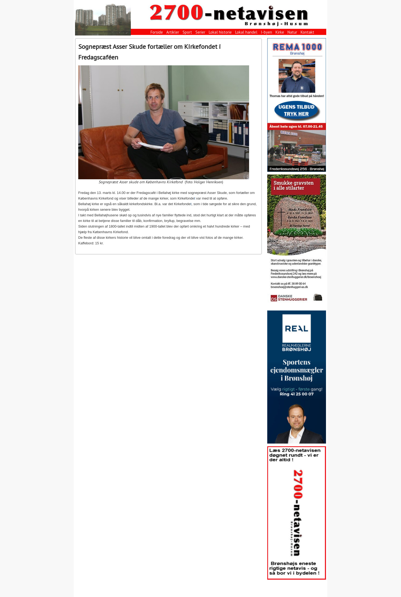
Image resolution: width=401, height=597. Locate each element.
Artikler (172, 32)
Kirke (280, 32)
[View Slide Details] (296, 105)
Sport (187, 32)
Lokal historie (220, 32)
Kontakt (307, 32)
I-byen (266, 32)
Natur (292, 32)
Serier (200, 32)
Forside (157, 32)
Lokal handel (246, 32)
